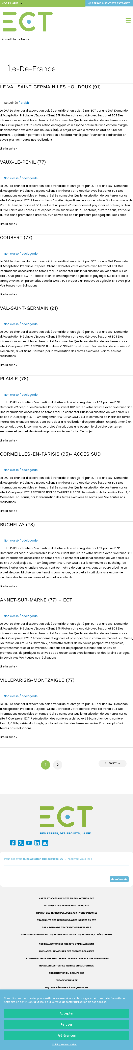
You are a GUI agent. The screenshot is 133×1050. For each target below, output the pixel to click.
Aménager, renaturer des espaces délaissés (66, 951)
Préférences (66, 1035)
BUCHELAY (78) (17, 524)
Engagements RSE (67, 980)
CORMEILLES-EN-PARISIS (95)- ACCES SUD (50, 454)
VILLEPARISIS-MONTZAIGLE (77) (37, 680)
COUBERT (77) (16, 237)
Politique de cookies (64, 1044)
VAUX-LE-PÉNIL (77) (23, 162)
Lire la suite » (8, 148)
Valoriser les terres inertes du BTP (66, 905)
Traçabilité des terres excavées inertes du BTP (66, 920)
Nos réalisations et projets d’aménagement (66, 944)
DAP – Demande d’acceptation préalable (66, 927)
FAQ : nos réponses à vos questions (66, 987)
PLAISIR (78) (14, 378)
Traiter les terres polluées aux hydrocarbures (66, 913)
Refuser (66, 1024)
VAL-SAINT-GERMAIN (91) (29, 308)
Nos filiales (12, 3)
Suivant (124, 764)
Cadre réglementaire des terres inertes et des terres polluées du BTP (66, 934)
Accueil (6, 39)
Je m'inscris (119, 879)
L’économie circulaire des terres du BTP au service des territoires (67, 958)
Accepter (67, 1013)
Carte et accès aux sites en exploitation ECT (66, 898)
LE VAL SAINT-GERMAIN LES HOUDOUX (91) (50, 87)
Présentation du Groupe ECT (66, 973)
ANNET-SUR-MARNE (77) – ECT (36, 600)
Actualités (11, 103)
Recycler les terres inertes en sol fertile (66, 965)
